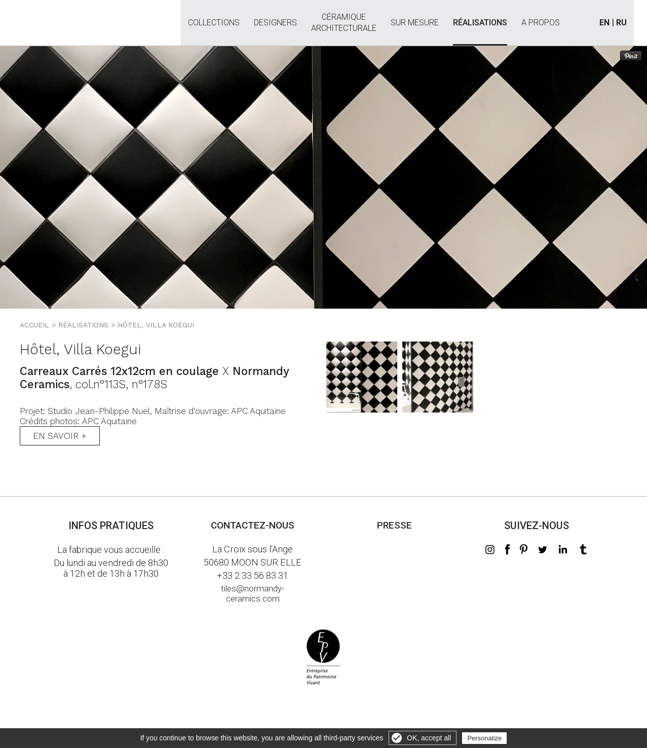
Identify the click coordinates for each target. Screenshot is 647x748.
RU (621, 22)
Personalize (484, 738)
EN (604, 22)
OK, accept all (429, 738)
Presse (394, 525)
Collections (214, 23)
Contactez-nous (252, 525)
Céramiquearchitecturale (343, 17)
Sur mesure (415, 23)
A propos (540, 23)
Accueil (34, 325)
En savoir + (60, 436)
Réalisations (480, 23)
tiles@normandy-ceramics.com (252, 593)
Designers (275, 23)
